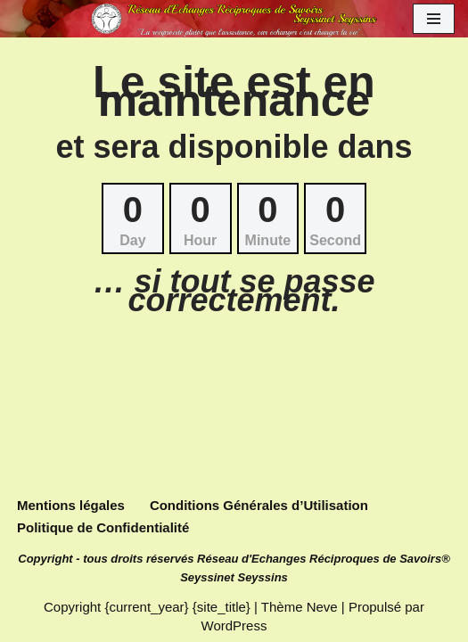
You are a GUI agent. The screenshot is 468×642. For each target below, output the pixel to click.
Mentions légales (71, 505)
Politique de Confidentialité (103, 527)
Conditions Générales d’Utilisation (259, 505)
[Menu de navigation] (434, 19)
